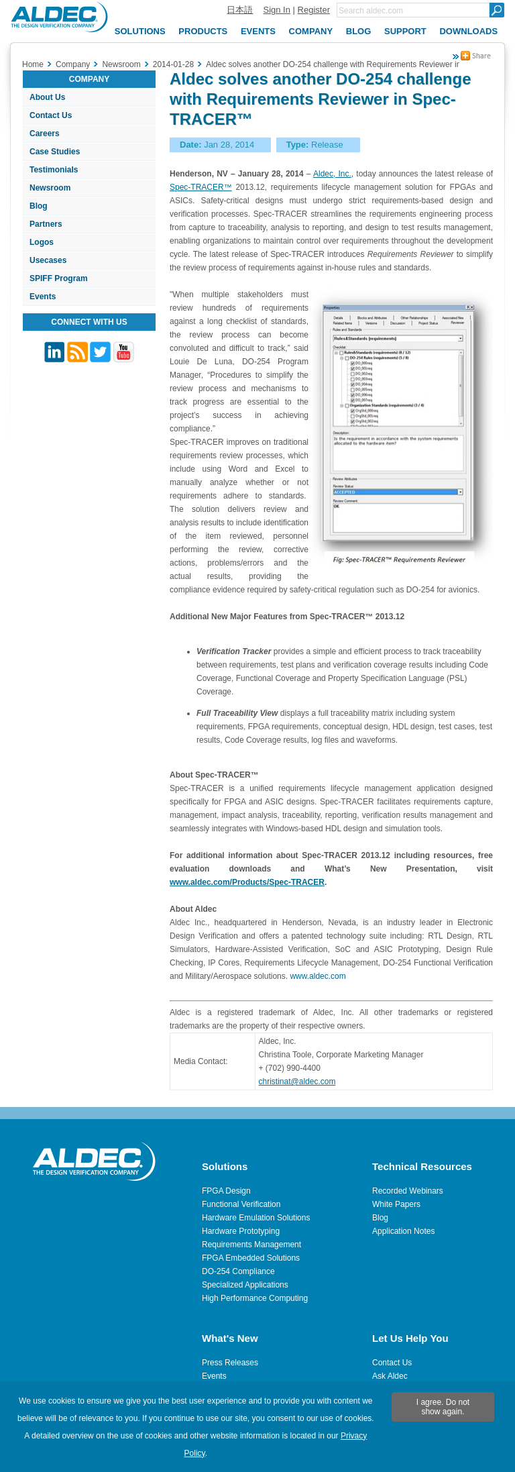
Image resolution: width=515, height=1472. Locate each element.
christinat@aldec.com (297, 1081)
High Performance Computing (255, 1298)
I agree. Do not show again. (442, 1407)
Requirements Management (251, 1244)
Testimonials (54, 169)
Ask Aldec (390, 1376)
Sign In (276, 10)
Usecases (48, 260)
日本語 (240, 10)
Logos (42, 242)
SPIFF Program (59, 278)
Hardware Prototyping (241, 1231)
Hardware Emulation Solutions (256, 1217)
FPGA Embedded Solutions (251, 1258)
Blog (39, 206)
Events (43, 296)
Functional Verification (241, 1204)
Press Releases (230, 1362)
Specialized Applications (245, 1285)
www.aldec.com (317, 976)
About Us (47, 97)
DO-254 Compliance (238, 1271)
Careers (45, 133)
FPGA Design (226, 1191)
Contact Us (51, 115)
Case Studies (55, 151)
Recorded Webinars (407, 1191)
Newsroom (50, 188)
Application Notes (403, 1231)
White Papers (396, 1204)
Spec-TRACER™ (201, 187)
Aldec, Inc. (332, 173)
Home (33, 64)
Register (314, 10)
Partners (46, 224)
